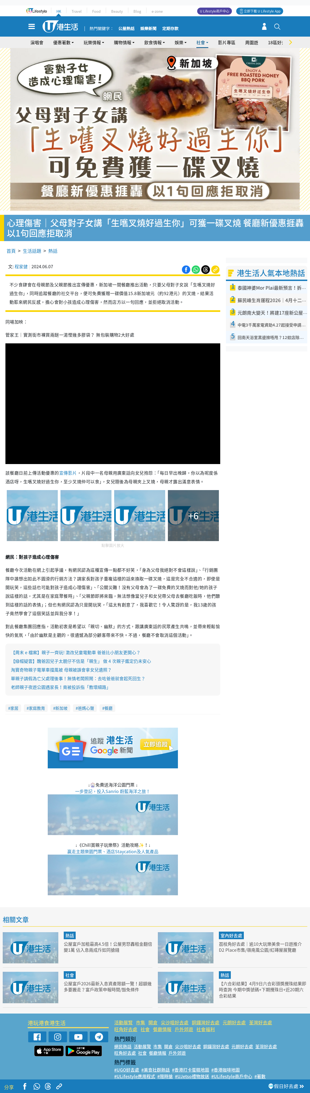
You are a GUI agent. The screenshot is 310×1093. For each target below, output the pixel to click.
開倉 (153, 1016)
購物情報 (122, 42)
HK (58, 11)
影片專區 (226, 42)
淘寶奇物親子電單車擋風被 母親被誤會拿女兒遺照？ (61, 664)
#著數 (260, 1070)
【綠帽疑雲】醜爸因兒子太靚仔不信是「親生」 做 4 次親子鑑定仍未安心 (81, 655)
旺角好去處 (125, 1023)
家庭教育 (37, 702)
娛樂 (179, 42)
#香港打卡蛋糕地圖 (190, 1063)
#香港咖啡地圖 (225, 1063)
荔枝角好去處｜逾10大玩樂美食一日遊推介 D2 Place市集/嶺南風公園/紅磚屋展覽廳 (263, 941)
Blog (137, 11)
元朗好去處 (234, 1016)
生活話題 (32, 244)
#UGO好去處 (126, 1063)
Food (96, 11)
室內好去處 (231, 929)
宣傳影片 (68, 467)
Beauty (117, 11)
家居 (14, 702)
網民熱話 (123, 1040)
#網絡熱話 (124, 1076)
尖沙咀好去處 (174, 1016)
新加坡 (61, 702)
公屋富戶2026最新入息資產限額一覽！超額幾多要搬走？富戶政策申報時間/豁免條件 (108, 980)
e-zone (157, 11)
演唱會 (36, 42)
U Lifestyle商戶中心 (214, 11)
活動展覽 (123, 1016)
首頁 (11, 244)
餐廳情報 (162, 1023)
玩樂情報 (92, 42)
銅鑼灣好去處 (205, 1016)
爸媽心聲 (86, 702)
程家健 (21, 260)
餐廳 (108, 702)
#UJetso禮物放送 (192, 1070)
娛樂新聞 (148, 29)
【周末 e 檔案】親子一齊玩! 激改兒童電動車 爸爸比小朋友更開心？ (75, 646)
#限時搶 (165, 1070)
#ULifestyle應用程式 (134, 1070)
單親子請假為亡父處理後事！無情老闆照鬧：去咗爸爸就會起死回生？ (78, 672)
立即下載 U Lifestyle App (262, 11)
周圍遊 (251, 42)
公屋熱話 (126, 29)
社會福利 (205, 1023)
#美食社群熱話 (155, 1063)
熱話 (52, 244)
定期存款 (170, 29)
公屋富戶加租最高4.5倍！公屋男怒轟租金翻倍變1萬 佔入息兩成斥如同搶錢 (106, 941)
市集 (140, 1016)
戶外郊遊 (184, 1023)
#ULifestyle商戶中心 (231, 1070)
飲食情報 (153, 42)
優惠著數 (62, 42)
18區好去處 (279, 42)
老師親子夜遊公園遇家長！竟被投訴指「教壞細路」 (61, 681)
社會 (200, 42)
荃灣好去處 (260, 1016)
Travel (77, 11)
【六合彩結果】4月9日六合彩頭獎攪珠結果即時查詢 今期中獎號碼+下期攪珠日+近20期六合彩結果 (263, 983)
